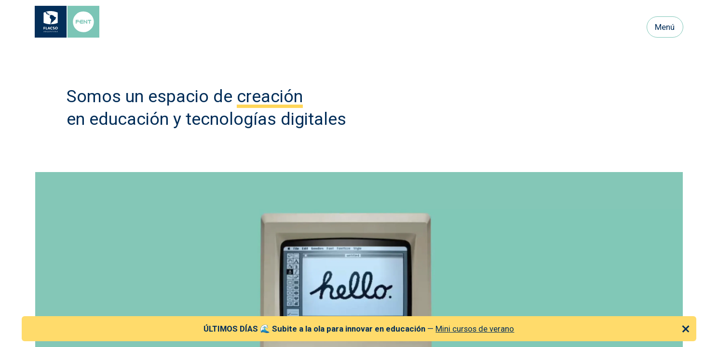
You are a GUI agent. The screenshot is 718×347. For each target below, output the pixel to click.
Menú (665, 27)
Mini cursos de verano (474, 329)
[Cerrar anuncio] (685, 328)
